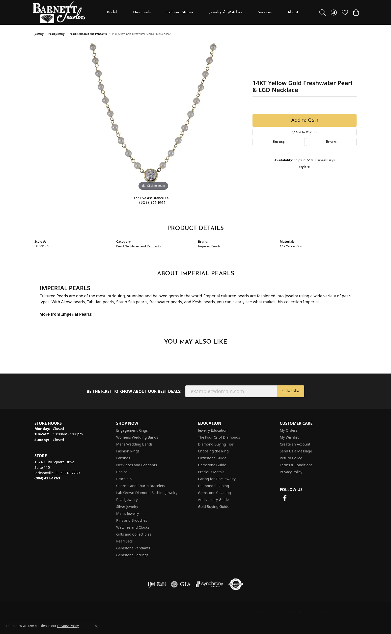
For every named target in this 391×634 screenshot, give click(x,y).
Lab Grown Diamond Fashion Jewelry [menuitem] (146, 492)
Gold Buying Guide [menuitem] (213, 506)
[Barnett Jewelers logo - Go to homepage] (58, 12)
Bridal (112, 12)
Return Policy (291, 458)
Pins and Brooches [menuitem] (131, 520)
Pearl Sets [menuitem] (124, 541)
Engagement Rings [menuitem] (132, 430)
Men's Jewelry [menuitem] (127, 513)
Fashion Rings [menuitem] (128, 451)
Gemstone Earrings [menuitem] (132, 555)
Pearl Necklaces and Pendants (88, 34)
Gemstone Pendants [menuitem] (133, 548)
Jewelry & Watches (225, 12)
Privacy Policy (291, 472)
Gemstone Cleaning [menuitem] (214, 492)
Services (265, 12)
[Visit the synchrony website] (209, 584)
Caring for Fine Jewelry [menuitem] (217, 478)
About (292, 12)
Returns (331, 142)
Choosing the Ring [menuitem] (213, 451)
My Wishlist (289, 437)
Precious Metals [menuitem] (211, 472)
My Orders (288, 430)
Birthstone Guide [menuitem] (212, 458)
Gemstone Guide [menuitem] (212, 465)
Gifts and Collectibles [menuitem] (133, 534)
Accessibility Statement (333, 612)
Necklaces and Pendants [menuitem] (136, 465)
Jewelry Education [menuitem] (212, 430)
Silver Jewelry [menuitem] (127, 506)
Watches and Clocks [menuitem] (132, 527)
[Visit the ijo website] (157, 584)
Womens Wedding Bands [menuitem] (137, 437)
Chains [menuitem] (122, 472)
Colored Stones (180, 12)
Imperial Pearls (209, 246)
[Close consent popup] (96, 626)
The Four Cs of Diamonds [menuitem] (219, 437)
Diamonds (142, 12)
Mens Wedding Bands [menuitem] (134, 444)
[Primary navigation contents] (202, 12)
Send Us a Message (296, 451)
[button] (322, 12)
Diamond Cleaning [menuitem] (213, 485)
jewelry (39, 34)
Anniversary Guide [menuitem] (213, 499)
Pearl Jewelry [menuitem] (127, 499)
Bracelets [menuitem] (124, 478)
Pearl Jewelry (57, 34)
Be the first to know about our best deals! (134, 391)
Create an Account (295, 444)
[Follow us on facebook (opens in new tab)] (285, 498)
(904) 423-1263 (152, 203)
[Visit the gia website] (181, 584)
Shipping (278, 142)
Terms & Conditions (296, 465)
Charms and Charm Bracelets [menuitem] (140, 485)
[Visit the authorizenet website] (236, 584)
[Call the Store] (47, 478)
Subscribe (290, 391)
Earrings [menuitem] (123, 458)
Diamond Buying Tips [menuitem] (216, 444)
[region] (153, 117)
